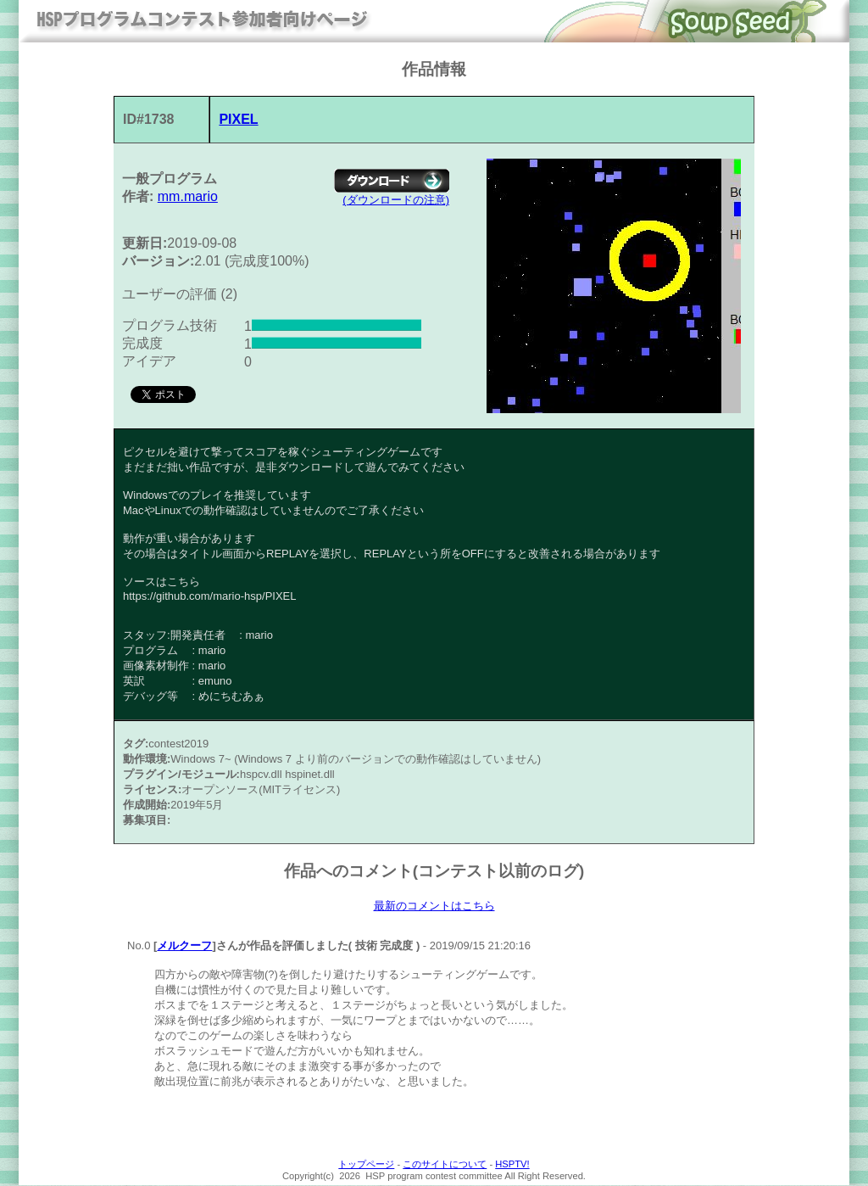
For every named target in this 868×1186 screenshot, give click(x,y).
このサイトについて (445, 1165)
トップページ (366, 1165)
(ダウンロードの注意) (395, 199)
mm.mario (188, 196)
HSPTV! (512, 1165)
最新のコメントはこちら (434, 906)
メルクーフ (184, 946)
